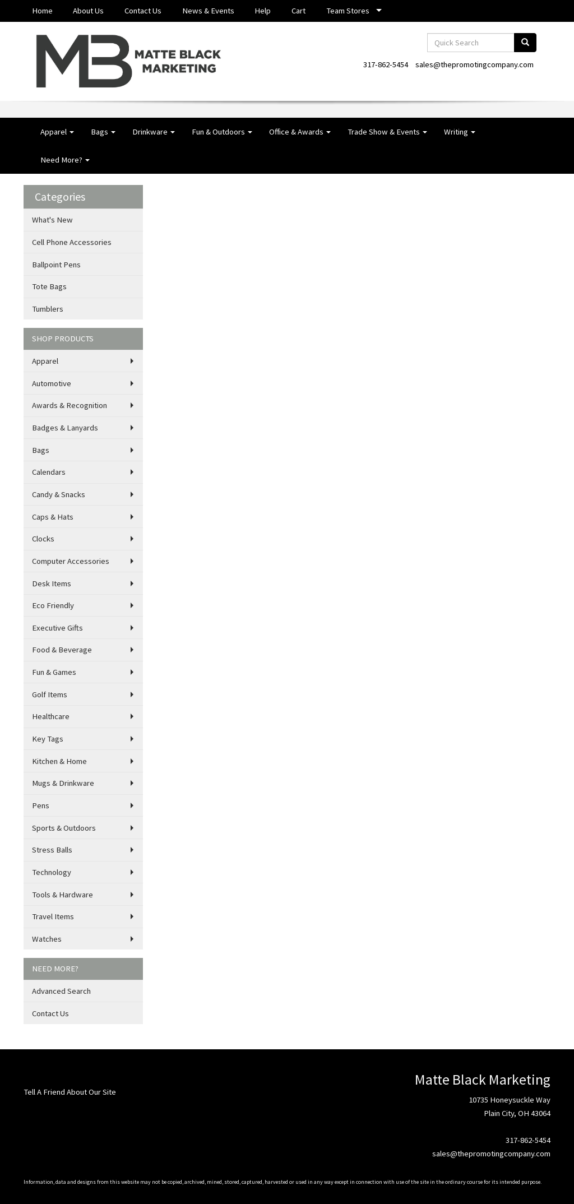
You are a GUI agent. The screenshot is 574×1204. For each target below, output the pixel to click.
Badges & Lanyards (65, 428)
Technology (51, 872)
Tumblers (47, 309)
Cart (298, 11)
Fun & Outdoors (222, 132)
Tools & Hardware (62, 895)
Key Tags (47, 739)
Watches (47, 939)
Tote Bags (49, 286)
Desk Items (51, 583)
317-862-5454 (385, 64)
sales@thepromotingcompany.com (474, 64)
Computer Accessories (70, 561)
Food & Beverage (62, 650)
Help (262, 11)
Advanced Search (61, 991)
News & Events (208, 11)
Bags (103, 132)
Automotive (51, 383)
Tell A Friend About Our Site (70, 1092)
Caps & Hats (52, 517)
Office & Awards (300, 132)
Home (42, 11)
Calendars (49, 472)
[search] (525, 42)
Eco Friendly (53, 605)
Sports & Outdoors (64, 828)
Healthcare (51, 716)
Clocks (43, 539)
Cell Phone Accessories (72, 242)
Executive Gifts (57, 628)
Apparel (57, 132)
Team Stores (347, 11)
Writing (459, 132)
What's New (52, 220)
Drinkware (153, 132)
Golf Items (49, 694)
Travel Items (53, 916)
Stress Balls (52, 850)
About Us (88, 11)
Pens (40, 805)
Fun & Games (54, 672)
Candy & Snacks (58, 494)
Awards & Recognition (69, 405)
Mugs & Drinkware (63, 783)
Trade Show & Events (387, 132)
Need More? (65, 160)
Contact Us (142, 11)
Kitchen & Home (59, 761)
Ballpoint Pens (56, 265)
